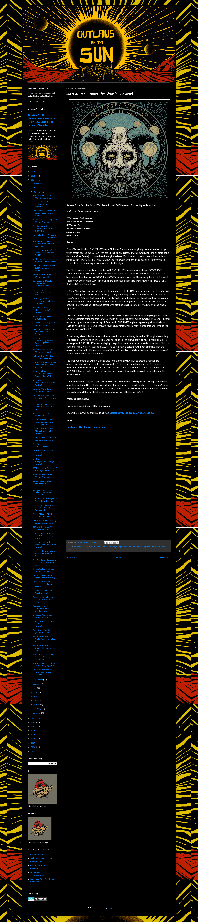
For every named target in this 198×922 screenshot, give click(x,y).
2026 (33, 172)
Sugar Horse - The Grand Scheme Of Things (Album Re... (43, 656)
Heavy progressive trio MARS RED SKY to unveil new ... (44, 292)
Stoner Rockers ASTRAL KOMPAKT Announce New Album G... (43, 422)
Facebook (71, 427)
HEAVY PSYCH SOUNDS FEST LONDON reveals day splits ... (44, 535)
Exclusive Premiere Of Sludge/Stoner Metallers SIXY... (44, 639)
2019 (33, 735)
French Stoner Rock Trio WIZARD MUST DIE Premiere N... (43, 507)
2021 (33, 726)
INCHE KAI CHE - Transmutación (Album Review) (44, 382)
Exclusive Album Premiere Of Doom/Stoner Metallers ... (44, 204)
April (35, 701)
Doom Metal (101, 547)
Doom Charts (36, 862)
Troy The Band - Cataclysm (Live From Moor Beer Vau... (44, 562)
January (37, 713)
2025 (33, 176)
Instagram (99, 427)
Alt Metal (77, 547)
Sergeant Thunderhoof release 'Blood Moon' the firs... (43, 584)
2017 (33, 743)
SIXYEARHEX (136, 547)
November (38, 188)
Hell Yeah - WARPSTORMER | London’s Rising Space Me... (44, 398)
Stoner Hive (35, 872)
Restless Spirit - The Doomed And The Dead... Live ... (42, 608)
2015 (33, 751)
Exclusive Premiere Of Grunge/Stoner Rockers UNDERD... (44, 648)
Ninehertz (34, 869)
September (38, 680)
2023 (33, 718)
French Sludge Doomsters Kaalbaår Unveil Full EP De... (44, 553)
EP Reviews (110, 547)
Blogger (111, 908)
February (37, 709)
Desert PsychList (37, 855)
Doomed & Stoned (38, 865)
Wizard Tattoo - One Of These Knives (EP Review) (43, 310)
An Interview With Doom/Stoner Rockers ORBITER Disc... (43, 228)
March (36, 705)
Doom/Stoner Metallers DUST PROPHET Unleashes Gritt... (43, 283)
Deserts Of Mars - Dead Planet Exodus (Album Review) (43, 431)
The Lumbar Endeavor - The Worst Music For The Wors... (45, 213)
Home (118, 558)
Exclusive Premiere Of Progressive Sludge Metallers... (42, 672)
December (38, 184)
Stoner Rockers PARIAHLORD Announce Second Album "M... (44, 373)
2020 (33, 731)
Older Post (164, 558)
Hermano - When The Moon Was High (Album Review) (44, 544)
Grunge (119, 547)
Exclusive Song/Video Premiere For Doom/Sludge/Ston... (43, 483)
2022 (33, 722)
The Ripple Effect (37, 876)
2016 (33, 747)
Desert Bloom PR (88, 547)
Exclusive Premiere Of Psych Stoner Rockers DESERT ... (43, 252)
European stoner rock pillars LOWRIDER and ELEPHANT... (43, 492)
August (36, 684)
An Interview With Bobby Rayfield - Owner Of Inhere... (43, 406)
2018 (33, 739)
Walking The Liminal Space (41, 858)
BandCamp (85, 427)
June (35, 692)
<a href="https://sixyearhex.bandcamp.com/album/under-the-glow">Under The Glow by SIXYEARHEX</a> (93, 483)
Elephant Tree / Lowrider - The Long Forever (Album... (44, 331)
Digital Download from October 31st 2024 (133, 413)
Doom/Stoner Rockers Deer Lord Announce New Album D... (45, 365)
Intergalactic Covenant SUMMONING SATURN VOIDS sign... (43, 243)
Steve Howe (156, 547)
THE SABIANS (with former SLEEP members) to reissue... (44, 268)
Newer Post (72, 558)
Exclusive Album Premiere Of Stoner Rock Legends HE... (44, 599)
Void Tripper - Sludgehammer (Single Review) (43, 461)
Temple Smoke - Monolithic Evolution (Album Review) (45, 623)
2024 (33, 180)
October (37, 192)
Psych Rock (127, 547)
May (35, 696)
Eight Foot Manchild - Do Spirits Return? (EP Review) (43, 452)
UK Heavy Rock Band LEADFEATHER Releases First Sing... (44, 301)
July (35, 688)
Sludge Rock (146, 547)
